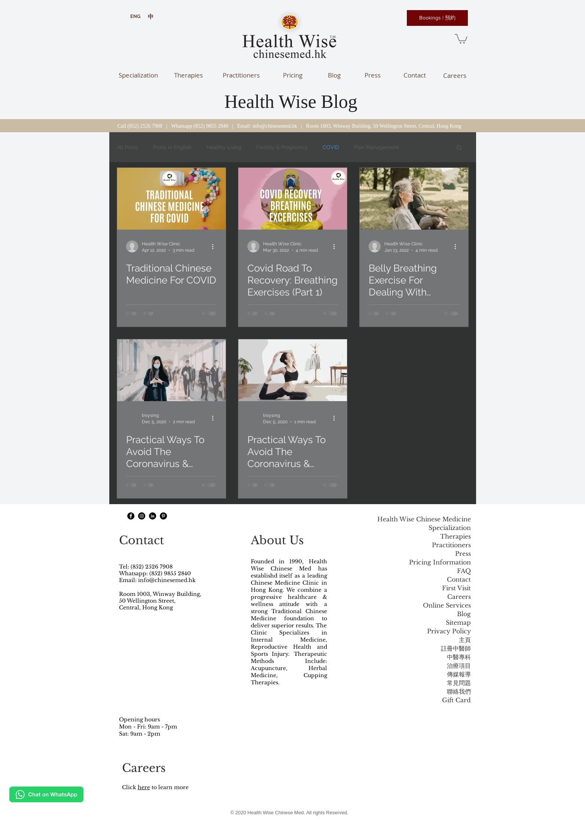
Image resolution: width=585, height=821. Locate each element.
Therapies (455, 536)
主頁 (465, 640)
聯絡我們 (459, 691)
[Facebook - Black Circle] (130, 515)
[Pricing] (293, 75)
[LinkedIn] (152, 515)
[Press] (373, 75)
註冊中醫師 (456, 648)
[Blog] (334, 75)
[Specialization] (138, 75)
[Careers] (455, 75)
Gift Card (456, 700)
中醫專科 (459, 657)
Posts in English (172, 147)
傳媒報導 (459, 674)
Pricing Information (440, 562)
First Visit (456, 588)
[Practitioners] (241, 75)
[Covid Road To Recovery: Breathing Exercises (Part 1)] (292, 199)
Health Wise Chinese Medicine (424, 519)
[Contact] (415, 75)
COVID (331, 147)
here (144, 787)
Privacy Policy (449, 631)
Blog (464, 614)
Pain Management (376, 147)
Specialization (450, 528)
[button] (461, 38)
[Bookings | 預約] (437, 18)
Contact (459, 579)
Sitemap (458, 622)
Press (463, 553)
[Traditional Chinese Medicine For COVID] (171, 199)
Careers (459, 597)
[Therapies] (188, 75)
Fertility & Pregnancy (282, 147)
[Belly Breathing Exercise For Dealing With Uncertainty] (414, 199)
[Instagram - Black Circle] (141, 515)
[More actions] (215, 246)
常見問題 (459, 683)
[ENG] (135, 16)
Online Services (447, 605)
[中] (150, 16)
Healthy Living (224, 147)
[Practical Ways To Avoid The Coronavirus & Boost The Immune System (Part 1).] (171, 370)
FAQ (464, 571)
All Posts (127, 147)
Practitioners (451, 545)
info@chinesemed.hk (275, 126)
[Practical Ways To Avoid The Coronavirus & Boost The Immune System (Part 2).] (292, 370)
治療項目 (459, 665)
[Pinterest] (163, 515)
